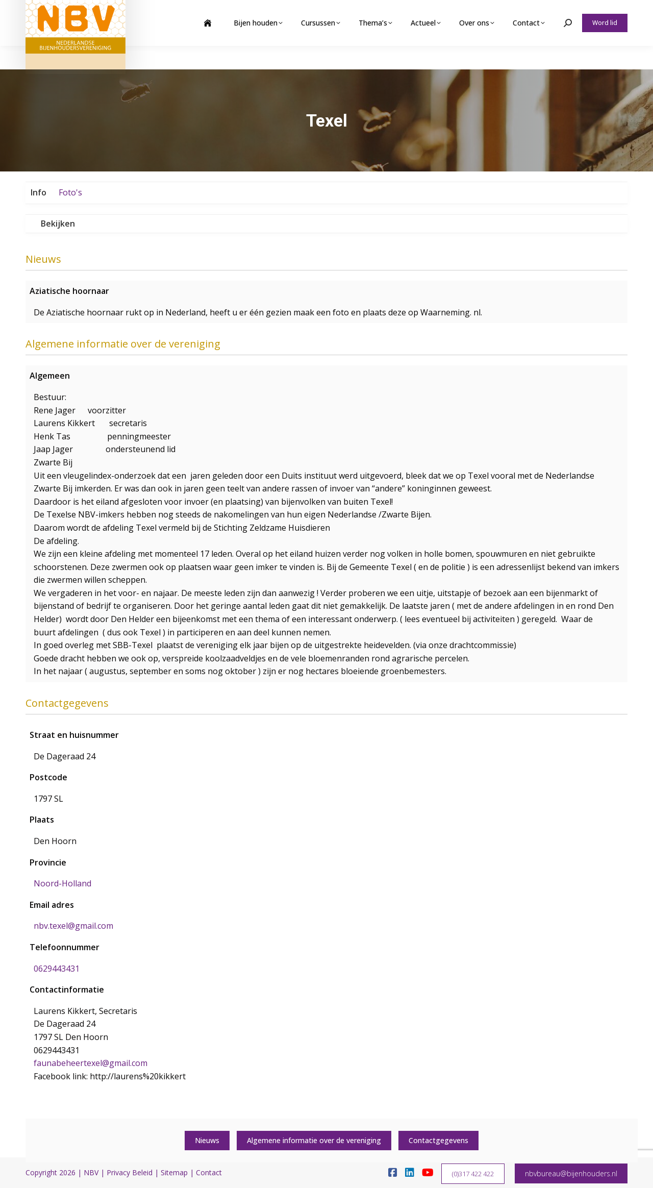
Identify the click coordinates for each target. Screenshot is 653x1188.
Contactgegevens (438, 1140)
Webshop (548, 11)
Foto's (70, 192)
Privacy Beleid (130, 1172)
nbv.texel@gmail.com (73, 925)
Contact (209, 1172)
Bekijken (58, 223)
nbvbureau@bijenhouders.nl (571, 1173)
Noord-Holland (62, 883)
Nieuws (207, 1140)
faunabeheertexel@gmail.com (90, 1063)
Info (38, 192)
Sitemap (174, 1172)
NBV (91, 1172)
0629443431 (57, 968)
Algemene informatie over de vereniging (314, 1140)
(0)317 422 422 (473, 1173)
